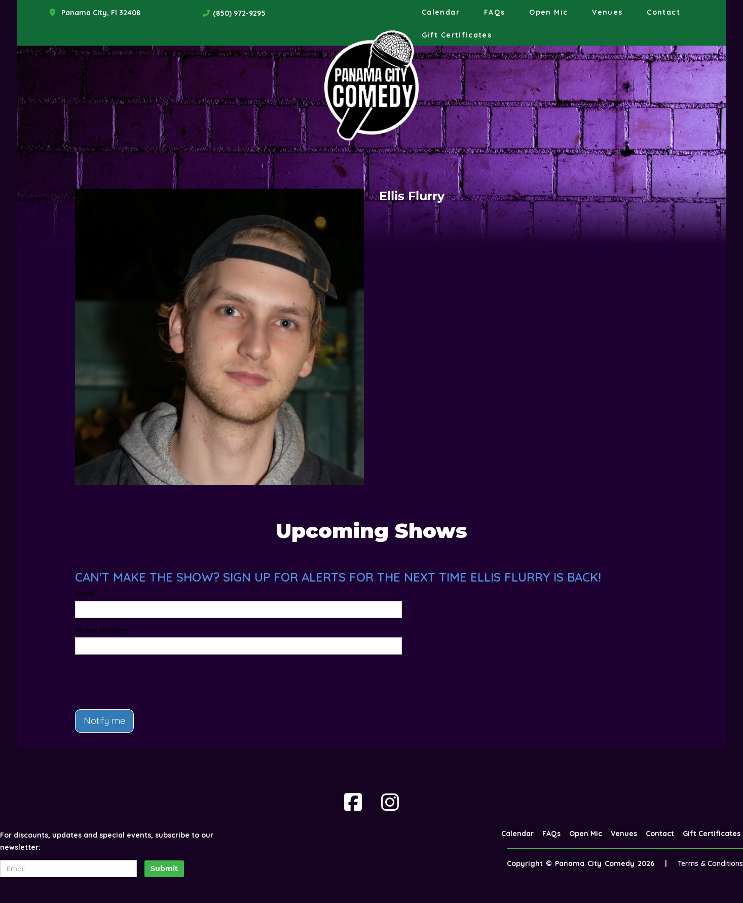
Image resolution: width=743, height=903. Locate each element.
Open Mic (548, 12)
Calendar (441, 12)
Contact (663, 12)
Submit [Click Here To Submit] (164, 868)
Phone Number (101, 630)
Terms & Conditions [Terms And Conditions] (710, 863)
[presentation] (152, 682)
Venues (607, 12)
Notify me (104, 721)
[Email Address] (68, 868)
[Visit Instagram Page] (390, 802)
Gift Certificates (457, 35)
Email (85, 593)
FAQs (494, 12)
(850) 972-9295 (239, 13)
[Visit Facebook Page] (353, 802)
